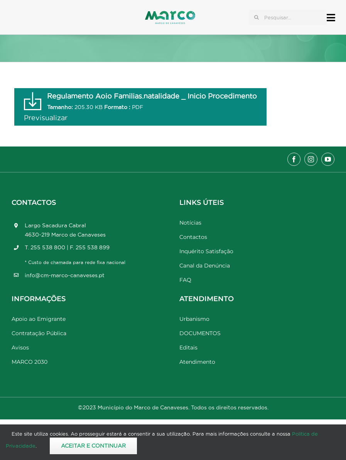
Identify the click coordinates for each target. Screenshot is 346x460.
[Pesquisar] (256, 17)
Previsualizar (46, 117)
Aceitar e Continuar (93, 446)
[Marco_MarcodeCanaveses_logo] (170, 14)
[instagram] (310, 159)
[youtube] (327, 159)
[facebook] (293, 159)
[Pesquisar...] (288, 17)
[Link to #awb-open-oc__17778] (331, 17)
